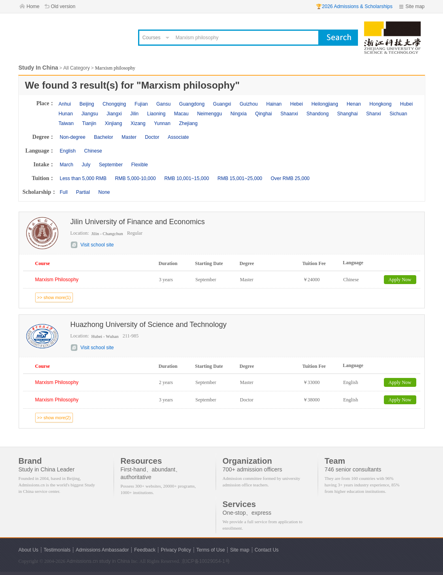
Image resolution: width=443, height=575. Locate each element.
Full (64, 192)
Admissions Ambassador (102, 550)
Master (128, 137)
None (104, 192)
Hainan (273, 104)
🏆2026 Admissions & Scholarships (354, 6)
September (111, 165)
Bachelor (103, 137)
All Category (76, 68)
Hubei (406, 104)
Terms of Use (210, 550)
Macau (181, 114)
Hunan (66, 114)
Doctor (152, 137)
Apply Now (399, 279)
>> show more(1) (54, 297)
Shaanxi (289, 114)
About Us (28, 550)
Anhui (65, 104)
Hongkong (380, 104)
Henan (354, 104)
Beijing (86, 104)
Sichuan (398, 114)
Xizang (137, 123)
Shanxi (373, 114)
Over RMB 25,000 (289, 178)
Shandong (318, 114)
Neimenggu (209, 114)
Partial (83, 192)
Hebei (296, 104)
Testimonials (57, 550)
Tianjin (89, 123)
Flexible (139, 165)
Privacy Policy (176, 550)
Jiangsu (89, 114)
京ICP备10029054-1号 (205, 561)
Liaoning (156, 114)
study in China (114, 561)
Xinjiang (113, 123)
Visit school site (97, 245)
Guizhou (249, 104)
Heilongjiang (324, 104)
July (86, 165)
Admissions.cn (82, 561)
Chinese (93, 151)
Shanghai (347, 114)
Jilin (134, 114)
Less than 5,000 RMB (83, 178)
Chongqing (114, 104)
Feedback (144, 550)
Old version (63, 6)
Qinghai (263, 114)
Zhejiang (188, 123)
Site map (414, 6)
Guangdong (191, 104)
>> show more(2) (54, 417)
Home (33, 6)
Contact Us (267, 550)
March (66, 165)
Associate (178, 137)
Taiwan (66, 123)
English (68, 151)
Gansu (163, 104)
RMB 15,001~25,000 (239, 178)
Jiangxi (113, 114)
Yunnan (162, 123)
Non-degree (72, 137)
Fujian (141, 104)
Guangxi (222, 104)
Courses (152, 37)
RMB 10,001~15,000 (186, 178)
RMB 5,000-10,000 (135, 178)
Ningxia (238, 114)
